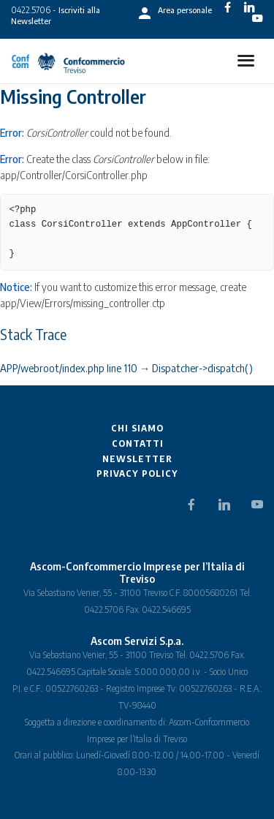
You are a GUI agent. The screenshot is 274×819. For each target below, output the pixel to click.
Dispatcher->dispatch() (202, 367)
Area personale (185, 10)
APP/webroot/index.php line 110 (68, 367)
